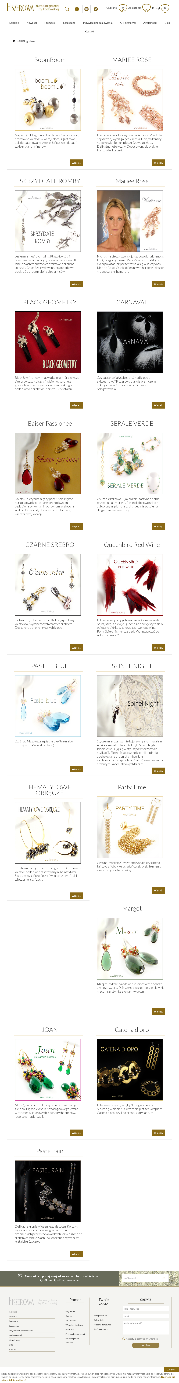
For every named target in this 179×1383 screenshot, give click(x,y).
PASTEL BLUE (49, 665)
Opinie (69, 1316)
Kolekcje (14, 22)
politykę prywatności (68, 1280)
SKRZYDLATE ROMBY (50, 180)
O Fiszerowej (128, 22)
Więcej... (76, 162)
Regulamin (71, 1311)
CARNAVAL (132, 302)
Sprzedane (69, 22)
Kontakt (89, 31)
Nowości (32, 22)
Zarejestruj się (100, 1315)
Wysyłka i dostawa (74, 1325)
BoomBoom (50, 59)
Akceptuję (50, 1280)
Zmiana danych (101, 1329)
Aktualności (150, 22)
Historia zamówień (103, 1324)
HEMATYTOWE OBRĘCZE (49, 789)
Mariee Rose (132, 180)
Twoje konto (103, 1301)
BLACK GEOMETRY (50, 302)
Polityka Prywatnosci (75, 1334)
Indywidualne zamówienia (98, 22)
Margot (132, 908)
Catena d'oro (132, 1029)
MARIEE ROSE (132, 59)
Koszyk (159, 8)
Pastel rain (49, 1150)
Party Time (132, 787)
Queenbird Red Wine (132, 544)
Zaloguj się (134, 7)
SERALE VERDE (131, 423)
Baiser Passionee (50, 423)
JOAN (50, 1029)
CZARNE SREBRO (49, 544)
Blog (167, 22)
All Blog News (26, 41)
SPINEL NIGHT (132, 665)
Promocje (50, 22)
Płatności (70, 1329)
